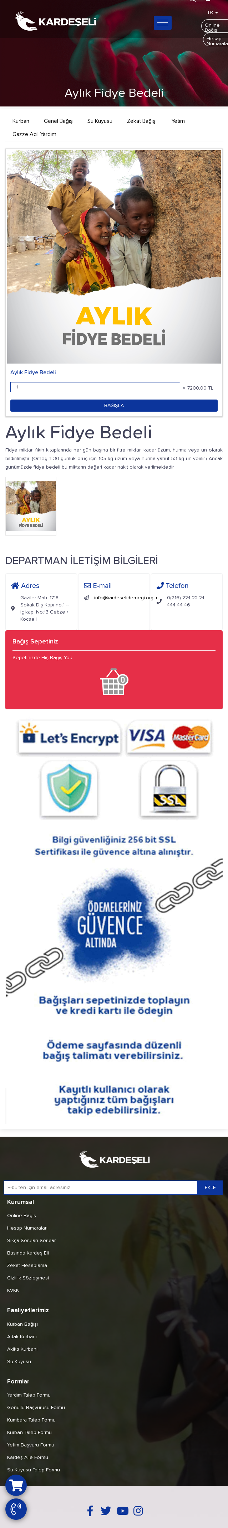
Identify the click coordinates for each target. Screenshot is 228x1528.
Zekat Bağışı (142, 121)
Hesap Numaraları (27, 1228)
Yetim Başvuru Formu (30, 1445)
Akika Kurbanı (22, 1349)
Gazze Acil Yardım (34, 134)
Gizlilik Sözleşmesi (28, 1278)
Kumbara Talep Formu (31, 1420)
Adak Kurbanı (22, 1336)
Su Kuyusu (99, 121)
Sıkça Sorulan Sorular (31, 1240)
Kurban (20, 121)
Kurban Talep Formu (29, 1432)
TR (212, 12)
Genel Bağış (58, 121)
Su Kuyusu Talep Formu (33, 1469)
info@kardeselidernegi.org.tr (125, 597)
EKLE (210, 1187)
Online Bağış (21, 1215)
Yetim (178, 121)
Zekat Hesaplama (27, 1265)
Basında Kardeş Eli (28, 1253)
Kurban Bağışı (22, 1324)
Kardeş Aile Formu (27, 1457)
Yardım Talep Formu (29, 1395)
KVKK (13, 1290)
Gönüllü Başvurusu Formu (36, 1407)
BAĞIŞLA (114, 405)
